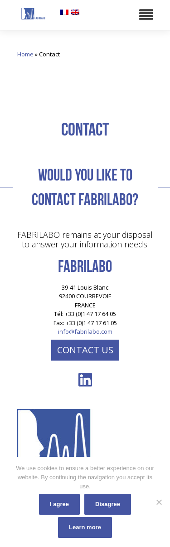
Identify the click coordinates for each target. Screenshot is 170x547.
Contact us (85, 350)
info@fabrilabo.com (85, 331)
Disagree (107, 504)
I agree (59, 504)
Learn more (85, 527)
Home (25, 54)
